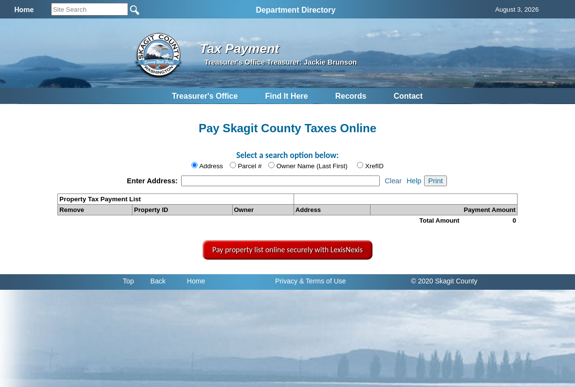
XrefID (374, 166)
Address (211, 166)
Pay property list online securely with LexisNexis (287, 249)
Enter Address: (153, 181)
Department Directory (296, 10)
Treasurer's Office (205, 96)
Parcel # (249, 166)
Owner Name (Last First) (312, 166)
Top (128, 281)
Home (196, 281)
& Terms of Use (322, 281)
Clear (393, 181)
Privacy (286, 281)
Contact (408, 96)
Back (158, 281)
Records (350, 96)
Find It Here (286, 96)
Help (414, 181)
